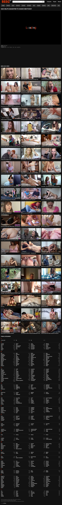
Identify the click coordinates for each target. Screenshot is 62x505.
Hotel (47, 418)
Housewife (2, 419)
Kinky (2, 434)
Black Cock (48, 360)
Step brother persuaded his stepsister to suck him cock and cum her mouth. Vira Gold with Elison (51, 92)
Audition (2, 348)
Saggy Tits (2, 476)
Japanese (17, 429)
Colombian (17, 375)
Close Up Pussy (3, 374)
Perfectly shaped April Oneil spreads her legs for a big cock (10, 146)
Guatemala (2, 412)
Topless (2, 495)
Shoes (2, 479)
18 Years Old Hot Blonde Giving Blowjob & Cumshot (49, 79)
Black (32, 360)
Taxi (31, 491)
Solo (31, 481)
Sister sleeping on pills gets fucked (47, 106)
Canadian (2, 370)
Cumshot (2, 380)
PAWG (2, 461)
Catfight (2, 371)
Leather (2, 439)
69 (31, 340)
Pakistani (32, 461)
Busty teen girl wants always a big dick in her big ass (49, 333)
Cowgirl (32, 377)
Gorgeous (17, 410)
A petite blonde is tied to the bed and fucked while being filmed (31, 146)
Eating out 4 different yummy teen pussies (48, 239)
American (47, 344)
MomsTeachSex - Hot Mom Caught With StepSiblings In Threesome (31, 159)
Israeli (2, 425)
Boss (32, 362)
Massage (47, 444)
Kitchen (32, 434)
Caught (17, 371)
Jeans (47, 430)
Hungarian (47, 419)
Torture (17, 495)
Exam (2, 394)
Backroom (17, 354)
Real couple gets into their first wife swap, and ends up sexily (11, 92)
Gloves (47, 409)
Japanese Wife (33, 430)
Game (17, 407)
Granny (2, 411)
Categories (49, 1)
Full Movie (32, 403)
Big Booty (2, 358)
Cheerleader (3, 372)
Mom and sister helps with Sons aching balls (8, 199)
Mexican (2, 446)
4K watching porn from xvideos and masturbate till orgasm (50, 119)
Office (2, 456)
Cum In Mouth (33, 379)
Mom (48, 5)
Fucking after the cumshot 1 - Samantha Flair (28, 253)
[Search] (43, 1)
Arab (1, 346)
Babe (47, 353)
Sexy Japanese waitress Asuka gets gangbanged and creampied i (31, 333)
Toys (31, 495)
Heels (17, 417)
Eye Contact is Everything (45, 159)
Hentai (32, 417)
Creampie (47, 377)
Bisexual (2, 360)
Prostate (32, 465)
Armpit (47, 346)
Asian (2, 347)
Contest (2, 376)
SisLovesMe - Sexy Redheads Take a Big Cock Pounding (50, 186)
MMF (17, 443)
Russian (17, 472)
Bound (2, 363)
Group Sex (32, 411)
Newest (59, 1)
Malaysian (17, 444)
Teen (8, 47)
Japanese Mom (3, 430)
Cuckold (2, 379)
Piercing (32, 463)
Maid (2, 444)
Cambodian (33, 369)
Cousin (17, 377)
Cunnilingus (33, 380)
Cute (13, 47)
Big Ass (17, 357)
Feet (58, 5)
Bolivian (32, 361)
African (17, 343)
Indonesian (18, 423)
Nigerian (32, 452)
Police (2, 464)
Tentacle (47, 492)
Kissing (17, 434)
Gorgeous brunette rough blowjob (46, 293)
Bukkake (47, 364)
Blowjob (17, 361)
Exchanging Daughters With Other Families (28, 119)
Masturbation (3, 445)
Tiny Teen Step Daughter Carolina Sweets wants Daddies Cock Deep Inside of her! (11, 79)
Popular (54, 1)
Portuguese (3, 465)
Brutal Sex (32, 364)
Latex (17, 438)
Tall (1, 491)
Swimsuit (8, 5)
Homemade (18, 418)
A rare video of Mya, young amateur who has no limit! (29, 239)
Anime (47, 345)
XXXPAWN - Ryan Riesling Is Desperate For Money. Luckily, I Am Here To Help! (11, 293)
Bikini (47, 359)
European (47, 393)
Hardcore (2, 417)
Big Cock (47, 358)
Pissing (47, 463)
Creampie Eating (18, 378)
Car (16, 370)
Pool (31, 464)
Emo (1, 393)
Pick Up (17, 463)
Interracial (2, 424)
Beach (17, 356)
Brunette (17, 364)
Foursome (47, 402)
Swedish (2, 486)
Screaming (47, 476)
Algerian (2, 344)
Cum (16, 379)
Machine (32, 443)
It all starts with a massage (25, 279)
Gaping (47, 407)
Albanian (47, 343)
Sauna (13, 5)
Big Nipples (18, 359)
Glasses (17, 409)
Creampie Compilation (4, 378)
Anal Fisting (33, 345)
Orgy (31, 457)
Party (32, 462)
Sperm (47, 482)
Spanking (32, 482)
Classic (32, 373)
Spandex (2, 482)
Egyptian (32, 392)
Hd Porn (4, 503)
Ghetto (17, 408)
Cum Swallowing (48, 379)
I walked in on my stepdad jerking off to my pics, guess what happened (51, 146)
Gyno (32, 412)
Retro (34, 5)
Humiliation (33, 419)
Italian (17, 425)
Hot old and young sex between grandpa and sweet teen (50, 253)
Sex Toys (2, 478)
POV (16, 461)
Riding (47, 470)
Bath (5, 47)
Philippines (3, 463)
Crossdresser (48, 378)
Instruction (48, 423)
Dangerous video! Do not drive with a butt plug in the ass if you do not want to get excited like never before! (31, 293)
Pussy (2, 467)
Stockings (32, 484)
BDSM (32, 353)
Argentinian (18, 346)
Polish (17, 464)
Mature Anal (54, 5)
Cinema (17, 373)
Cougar (47, 376)
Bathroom (2, 356)
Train (47, 495)
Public (2, 466)
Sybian (2, 487)
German (2, 408)
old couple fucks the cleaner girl (6, 213)
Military (32, 446)
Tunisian (2, 496)
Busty (47, 365)
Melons (47, 445)
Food (2, 402)
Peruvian (47, 462)
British (2, 364)
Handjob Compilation (49, 416)
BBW (17, 353)
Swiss (47, 486)
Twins (32, 496)
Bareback (32, 355)
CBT (1, 369)
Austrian (47, 348)
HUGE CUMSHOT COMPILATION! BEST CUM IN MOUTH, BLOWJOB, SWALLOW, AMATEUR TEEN (31, 306)
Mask (32, 444)
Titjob (17, 494)
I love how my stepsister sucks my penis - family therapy (50, 279)
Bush (32, 365)
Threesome (33, 493)
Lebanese (17, 439)
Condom (47, 375)
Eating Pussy (3, 392)
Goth (32, 410)
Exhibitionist (18, 394)
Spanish (17, 482)
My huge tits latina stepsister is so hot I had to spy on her (10, 186)
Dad (15, 47)
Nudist (17, 453)
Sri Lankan (47, 483)
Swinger (32, 486)
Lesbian (32, 439)
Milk (46, 446)
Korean (47, 434)
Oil (16, 456)
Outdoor (47, 457)
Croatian (32, 378)
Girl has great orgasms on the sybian (47, 213)
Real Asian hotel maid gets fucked (26, 213)
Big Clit (32, 358)
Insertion (32, 423)
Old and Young (33, 456)
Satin (17, 476)
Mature (17, 445)
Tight (2, 494)
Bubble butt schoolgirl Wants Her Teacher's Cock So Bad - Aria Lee (51, 266)
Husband (2, 420)
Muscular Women (19, 448)
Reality (2, 470)
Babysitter (2, 354)
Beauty (32, 356)
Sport (2, 483)
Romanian (17, 471)
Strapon (47, 484)
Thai (1, 493)
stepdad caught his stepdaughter (6, 119)
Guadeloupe (48, 411)
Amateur (32, 344)
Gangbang (32, 407)
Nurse (32, 453)
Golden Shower (3, 410)
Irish (46, 424)
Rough (32, 471)
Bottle (47, 362)
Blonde (11, 47)
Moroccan (18, 5)
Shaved (17, 478)
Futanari (2, 404)
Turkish (17, 496)
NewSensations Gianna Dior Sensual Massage (28, 186)
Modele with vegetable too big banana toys (8, 266)
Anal (1, 345)
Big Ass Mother (3, 253)
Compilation (33, 375)
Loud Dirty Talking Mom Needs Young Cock (28, 199)
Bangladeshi (3, 355)
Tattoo (17, 491)
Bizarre (17, 360)
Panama (47, 461)
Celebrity (32, 371)
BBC (1, 353)
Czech (2, 381)
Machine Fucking (49, 443)
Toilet (32, 494)
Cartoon (32, 370)
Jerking (2, 431)
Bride (47, 363)
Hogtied (2, 418)
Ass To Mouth (48, 347)
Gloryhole (32, 409)
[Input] (28, 2)
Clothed (17, 374)
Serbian (47, 477)
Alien (17, 344)
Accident (2, 343)
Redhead (17, 470)
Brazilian (32, 363)
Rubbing (2, 472)
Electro (47, 392)
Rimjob (2, 471)
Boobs (2, 362)
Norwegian (29, 5)
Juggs (47, 431)
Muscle (2, 448)
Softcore (2, 481)
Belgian (2, 357)
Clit (46, 373)
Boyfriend (17, 363)
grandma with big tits (44, 306)
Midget (17, 446)
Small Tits (18, 47)
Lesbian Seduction (49, 439)
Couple (2, 377)
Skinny (2, 480)
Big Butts (17, 358)
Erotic (17, 393)
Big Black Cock (33, 357)
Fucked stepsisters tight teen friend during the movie (9, 239)
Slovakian (17, 480)
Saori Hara (2, 306)
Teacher (47, 491)
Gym (16, 412)
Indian (2, 423)
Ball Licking (33, 354)
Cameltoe (47, 369)
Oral (46, 456)
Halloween (17, 416)
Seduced (17, 477)
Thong (17, 493)
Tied (46, 493)
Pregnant (17, 465)
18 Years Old (3, 340)
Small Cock (33, 480)
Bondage (47, 361)
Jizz (31, 431)
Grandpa (47, 410)
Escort (32, 393)
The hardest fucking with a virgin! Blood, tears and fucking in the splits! (31, 92)
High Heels (48, 417)
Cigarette (2, 373)
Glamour (2, 409)
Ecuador (17, 392)
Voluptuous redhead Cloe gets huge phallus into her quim (30, 226)
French (2, 403)
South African (48, 481)
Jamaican (2, 429)
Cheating (47, 371)
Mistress (2, 447)
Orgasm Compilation (19, 457)
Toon (47, 494)
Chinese (32, 372)
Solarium (17, 481)
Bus (16, 365)
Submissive (33, 485)
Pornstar (47, 464)
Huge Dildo (18, 419)
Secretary (23, 5)
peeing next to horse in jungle (6, 279)
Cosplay (17, 376)
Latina (32, 438)
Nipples (47, 452)
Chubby (47, 372)
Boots (17, 362)
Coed (47, 374)
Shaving (32, 478)
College (3, 5)
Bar (16, 355)
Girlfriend (32, 408)
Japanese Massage (49, 429)
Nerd (17, 452)
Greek (17, 411)
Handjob (32, 416)
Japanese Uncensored (19, 430)
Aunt (17, 348)
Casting (47, 370)
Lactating (2, 438)
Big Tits (32, 359)
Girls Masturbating (49, 408)
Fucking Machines (19, 403)
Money (32, 447)
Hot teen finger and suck (45, 226)
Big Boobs (47, 357)
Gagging (2, 407)
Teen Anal (32, 492)
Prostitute (47, 465)
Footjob (32, 402)
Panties (2, 462)
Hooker (32, 418)
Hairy (2, 416)
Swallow (47, 485)
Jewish (17, 431)
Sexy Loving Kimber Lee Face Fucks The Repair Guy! (29, 79)
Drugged (38, 5)
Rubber (47, 471)
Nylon (47, 453)
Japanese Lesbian (34, 429)
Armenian (32, 346)
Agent (32, 343)
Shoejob (47, 478)
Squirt (17, 483)
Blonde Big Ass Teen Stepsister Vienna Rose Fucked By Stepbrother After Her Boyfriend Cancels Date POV (11, 106)
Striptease (2, 485)
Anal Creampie (18, 345)
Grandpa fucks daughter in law (6, 159)
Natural (2, 452)
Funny (47, 403)
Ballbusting (48, 354)
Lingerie (2, 440)
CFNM (17, 369)
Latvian (47, 438)
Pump (47, 466)
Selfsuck (32, 477)
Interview (17, 424)
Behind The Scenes (49, 356)
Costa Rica (32, 376)
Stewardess (18, 484)
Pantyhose (17, 462)
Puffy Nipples (33, 466)
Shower (32, 479)
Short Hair (17, 479)
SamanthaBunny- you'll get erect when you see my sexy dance (31, 106)
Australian (32, 348)
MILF (2, 443)
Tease (2, 492)
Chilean (17, 372)
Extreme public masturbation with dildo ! (7, 333)
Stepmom (2, 484)
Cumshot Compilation (19, 380)
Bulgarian (43, 5)
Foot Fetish (18, 402)
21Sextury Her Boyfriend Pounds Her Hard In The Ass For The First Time (31, 266)
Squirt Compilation (34, 483)
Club (31, 374)
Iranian (32, 424)
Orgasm (2, 457)
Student (17, 485)
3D (16, 340)
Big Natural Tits (3, 359)
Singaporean (48, 479)
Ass (16, 347)
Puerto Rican (18, 466)
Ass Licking (33, 347)
